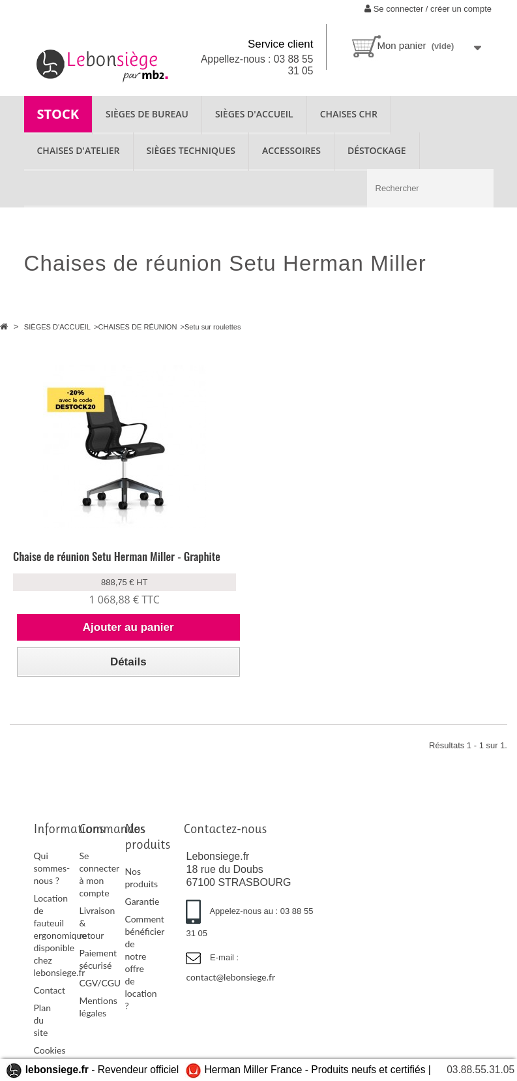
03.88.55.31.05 (480, 1069)
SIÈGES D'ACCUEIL (254, 114)
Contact (50, 990)
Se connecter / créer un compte (428, 9)
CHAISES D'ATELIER (78, 150)
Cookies (50, 1050)
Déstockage (376, 150)
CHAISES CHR (348, 114)
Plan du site (42, 1020)
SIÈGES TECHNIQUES (191, 150)
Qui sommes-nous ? (52, 868)
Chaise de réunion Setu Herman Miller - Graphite (116, 556)
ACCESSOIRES (291, 150)
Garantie (142, 901)
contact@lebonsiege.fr (230, 976)
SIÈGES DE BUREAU (147, 114)
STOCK (58, 114)
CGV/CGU (100, 982)
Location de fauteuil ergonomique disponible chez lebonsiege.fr (60, 935)
